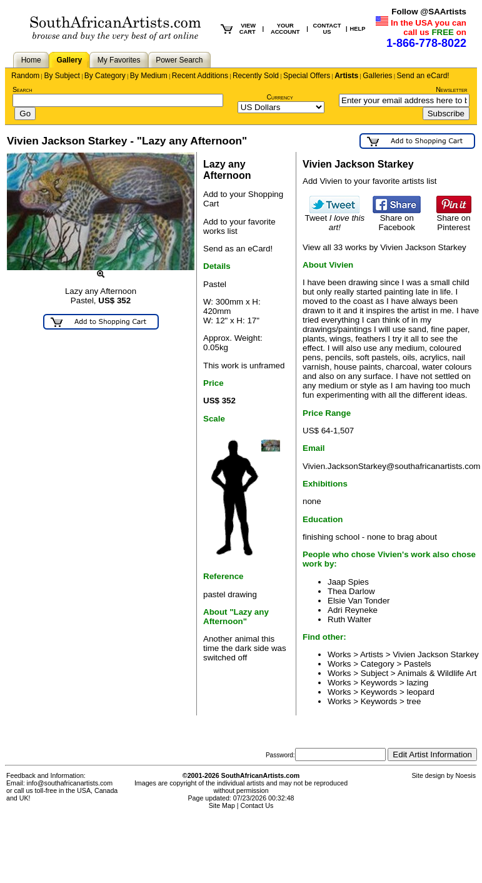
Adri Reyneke (353, 610)
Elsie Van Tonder (359, 600)
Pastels (417, 664)
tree (413, 701)
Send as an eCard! (238, 248)
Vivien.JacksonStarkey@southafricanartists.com (391, 466)
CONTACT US (327, 29)
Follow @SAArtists (428, 11)
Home (31, 60)
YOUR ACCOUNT (285, 29)
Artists (346, 75)
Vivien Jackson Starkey (436, 654)
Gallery (69, 60)
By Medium (149, 75)
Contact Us (257, 805)
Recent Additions (200, 75)
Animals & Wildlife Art (437, 673)
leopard (420, 692)
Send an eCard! (423, 75)
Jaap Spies (348, 582)
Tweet (335, 219)
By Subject (61, 75)
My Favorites (119, 60)
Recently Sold (256, 75)
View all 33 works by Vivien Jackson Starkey (384, 247)
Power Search (179, 60)
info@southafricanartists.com (70, 783)
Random (25, 75)
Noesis (465, 775)
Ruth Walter (349, 619)
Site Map (222, 805)
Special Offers (306, 75)
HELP (358, 29)
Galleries (377, 75)
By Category (105, 75)
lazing (417, 682)
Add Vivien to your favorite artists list (370, 181)
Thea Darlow (351, 591)
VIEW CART (247, 29)
